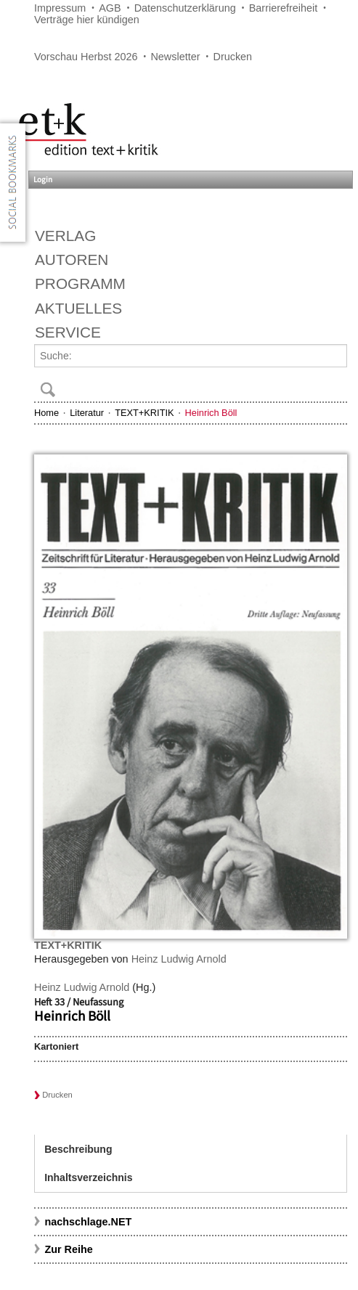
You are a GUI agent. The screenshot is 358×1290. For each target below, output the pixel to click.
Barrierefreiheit (283, 8)
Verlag (65, 235)
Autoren (71, 259)
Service (68, 332)
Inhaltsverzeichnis (88, 1177)
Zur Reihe (68, 1249)
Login (42, 179)
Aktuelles (78, 308)
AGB (110, 8)
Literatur (87, 412)
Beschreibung (78, 1149)
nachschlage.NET (87, 1222)
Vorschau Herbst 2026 (85, 56)
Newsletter (175, 56)
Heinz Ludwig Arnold (179, 959)
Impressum (60, 8)
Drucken (233, 56)
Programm (80, 283)
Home (46, 412)
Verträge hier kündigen (86, 19)
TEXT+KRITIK (144, 412)
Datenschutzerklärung (185, 8)
